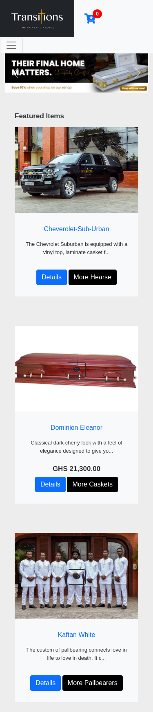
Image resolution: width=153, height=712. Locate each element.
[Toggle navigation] (11, 45)
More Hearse (92, 277)
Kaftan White (76, 634)
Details (52, 277)
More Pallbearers (93, 682)
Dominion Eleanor (76, 427)
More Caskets (92, 484)
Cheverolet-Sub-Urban (76, 229)
